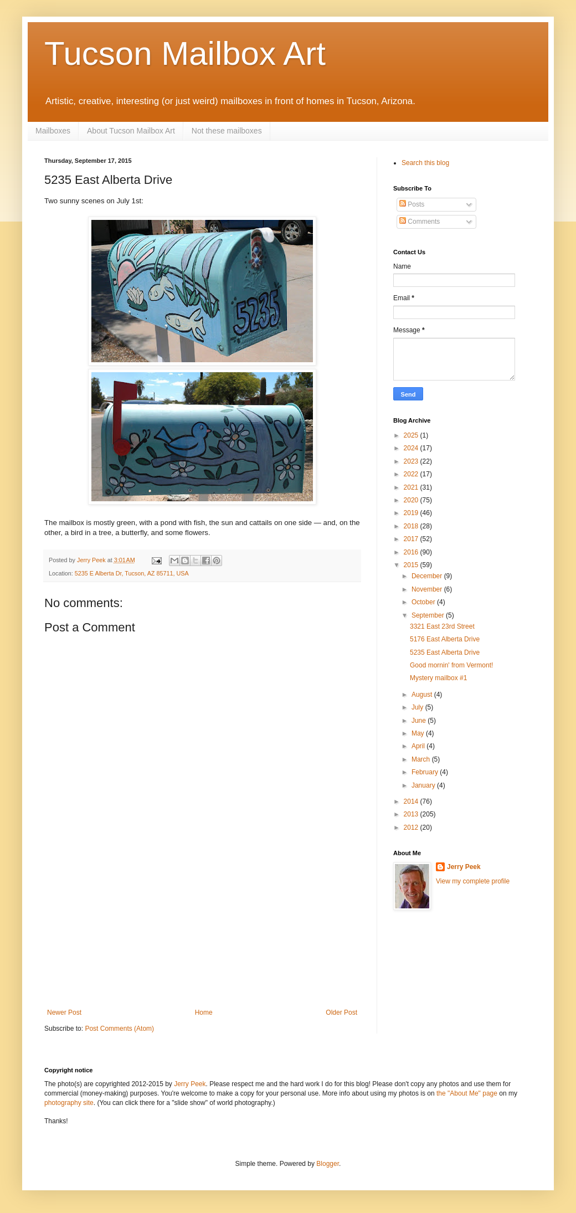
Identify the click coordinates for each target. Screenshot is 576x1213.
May (419, 733)
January (424, 785)
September (429, 615)
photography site (69, 1103)
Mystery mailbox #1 (438, 678)
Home (204, 1012)
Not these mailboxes (227, 130)
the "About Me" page (466, 1093)
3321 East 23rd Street (442, 626)
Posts (411, 204)
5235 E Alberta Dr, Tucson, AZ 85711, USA (132, 573)
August (423, 694)
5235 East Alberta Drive (445, 652)
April (419, 746)
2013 (412, 814)
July (418, 707)
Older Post (341, 1012)
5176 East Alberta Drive (445, 639)
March (422, 759)
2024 (412, 448)
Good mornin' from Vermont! (451, 665)
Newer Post (64, 1012)
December (428, 576)
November (428, 589)
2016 (412, 552)
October (424, 602)
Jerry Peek (464, 867)
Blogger (327, 1164)
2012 (412, 827)
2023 (412, 461)
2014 (412, 801)
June (420, 720)
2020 (412, 500)
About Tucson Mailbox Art (131, 130)
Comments (419, 221)
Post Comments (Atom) (119, 1028)
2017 (412, 539)
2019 (412, 513)
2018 (412, 526)
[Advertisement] (202, 939)
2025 (412, 435)
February (426, 772)
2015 (412, 565)
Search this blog (425, 163)
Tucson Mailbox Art (185, 53)
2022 (412, 474)
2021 (412, 487)
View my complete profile (473, 881)
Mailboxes (52, 130)
